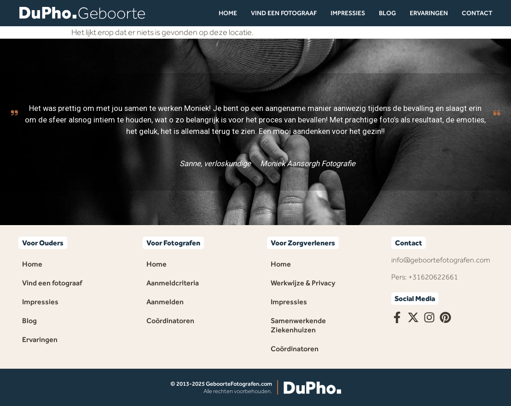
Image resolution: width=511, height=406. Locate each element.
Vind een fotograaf (284, 13)
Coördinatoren (170, 320)
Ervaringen (429, 13)
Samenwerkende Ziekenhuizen (298, 325)
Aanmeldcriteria (172, 282)
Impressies (348, 13)
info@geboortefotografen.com (440, 259)
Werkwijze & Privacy (303, 282)
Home (228, 13)
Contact (477, 13)
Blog (387, 13)
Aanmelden (165, 301)
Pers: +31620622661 (424, 277)
